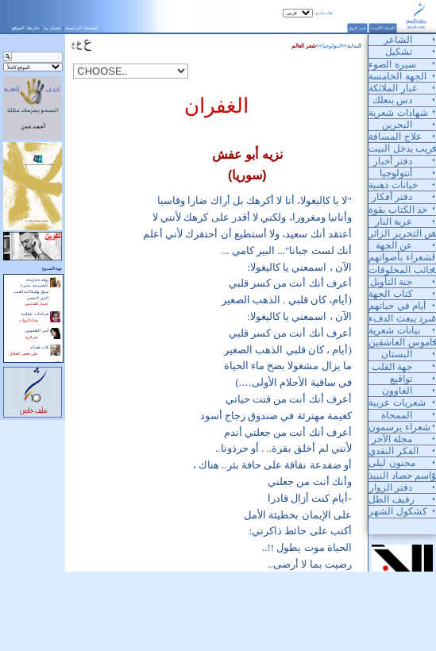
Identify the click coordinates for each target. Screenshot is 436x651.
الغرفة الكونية (383, 27)
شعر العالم (303, 45)
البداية (354, 45)
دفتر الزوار (357, 27)
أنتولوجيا (331, 45)
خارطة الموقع (26, 27)
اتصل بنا (52, 27)
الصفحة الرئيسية (81, 27)
